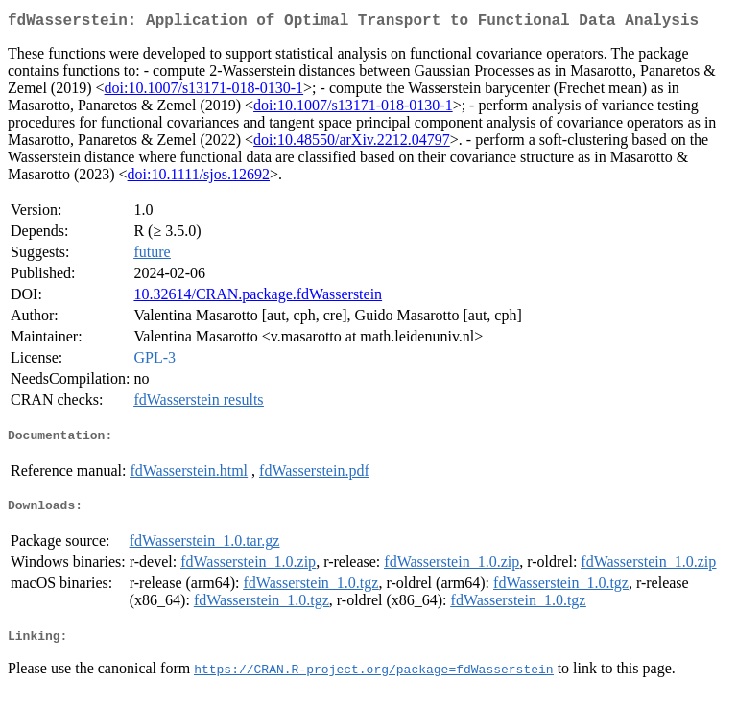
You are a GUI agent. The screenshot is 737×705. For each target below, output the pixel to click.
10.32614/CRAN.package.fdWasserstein (257, 298)
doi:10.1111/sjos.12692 (199, 178)
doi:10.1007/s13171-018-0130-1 (204, 91)
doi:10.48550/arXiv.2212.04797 (351, 143)
